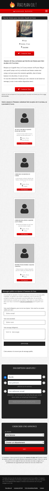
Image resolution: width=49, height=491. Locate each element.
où (5, 439)
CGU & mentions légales (31, 488)
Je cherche (8, 432)
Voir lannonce (24, 143)
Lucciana (25, 47)
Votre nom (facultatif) (9, 318)
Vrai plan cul (8, 488)
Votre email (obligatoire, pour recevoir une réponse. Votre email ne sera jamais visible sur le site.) (24, 309)
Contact (42, 488)
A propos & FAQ (18, 488)
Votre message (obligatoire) (11, 327)
